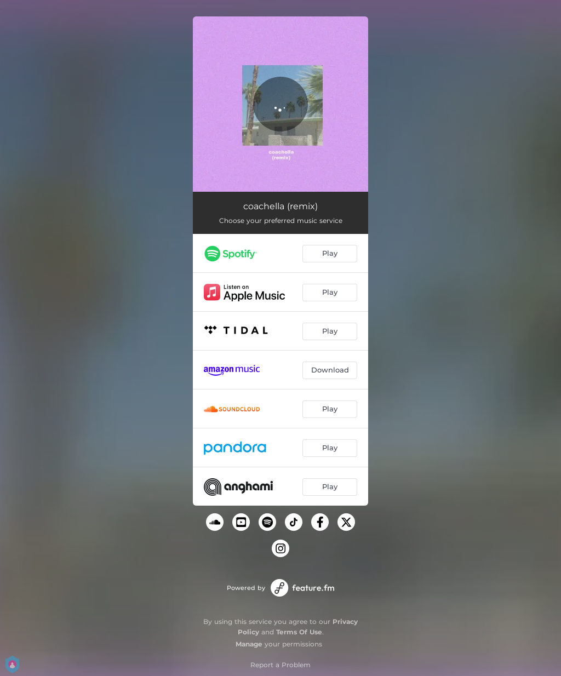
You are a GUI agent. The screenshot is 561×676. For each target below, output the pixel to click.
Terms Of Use (299, 632)
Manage (249, 644)
